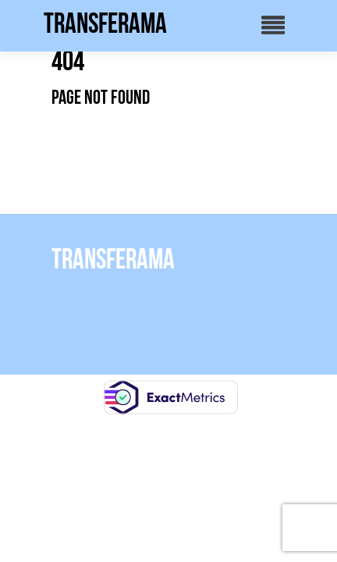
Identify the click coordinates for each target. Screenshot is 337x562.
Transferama (105, 23)
